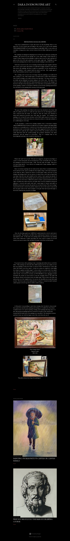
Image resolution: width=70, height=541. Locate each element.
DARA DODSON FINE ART (34, 4)
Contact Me (20, 31)
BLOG (20, 18)
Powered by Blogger (35, 534)
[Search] (56, 4)
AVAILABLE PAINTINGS (24, 29)
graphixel (39, 536)
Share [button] (14, 389)
